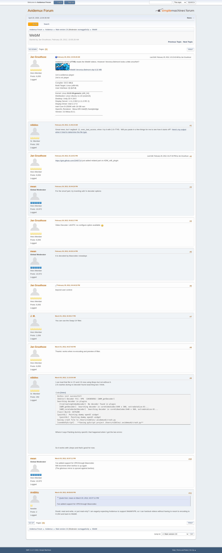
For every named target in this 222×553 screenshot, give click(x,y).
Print (190, 49)
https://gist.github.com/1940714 (68, 160)
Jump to (157, 534)
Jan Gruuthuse (38, 57)
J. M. (32, 316)
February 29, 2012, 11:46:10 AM (66, 125)
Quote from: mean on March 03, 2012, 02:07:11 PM (79, 498)
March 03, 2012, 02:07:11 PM (65, 458)
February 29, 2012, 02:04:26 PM (66, 186)
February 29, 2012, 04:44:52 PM (68, 285)
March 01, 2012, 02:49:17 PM (65, 316)
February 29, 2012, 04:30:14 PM (66, 251)
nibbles (34, 125)
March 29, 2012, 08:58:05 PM (65, 492)
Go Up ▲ (193, 550)
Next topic (188, 42)
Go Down (33, 49)
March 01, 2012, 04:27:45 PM (65, 347)
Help (173, 550)
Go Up (31, 523)
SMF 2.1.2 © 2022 (32, 550)
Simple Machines (45, 550)
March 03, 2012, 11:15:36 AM (65, 377)
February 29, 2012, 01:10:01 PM (66, 156)
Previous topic (175, 42)
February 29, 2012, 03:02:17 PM (66, 220)
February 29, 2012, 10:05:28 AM (68, 57)
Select (63, 393)
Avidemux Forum (40, 10)
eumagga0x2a (83, 30)
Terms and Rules (182, 550)
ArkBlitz (34, 492)
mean (33, 186)
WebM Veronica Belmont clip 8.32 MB (86, 70)
